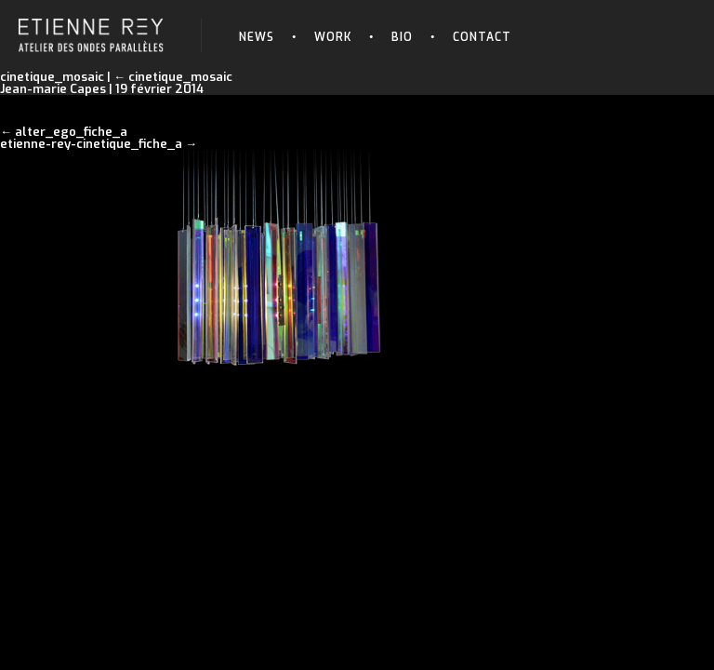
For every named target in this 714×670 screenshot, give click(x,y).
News (256, 37)
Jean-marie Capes (53, 89)
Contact (482, 37)
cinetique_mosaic (172, 77)
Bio (402, 37)
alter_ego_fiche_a (71, 132)
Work (332, 37)
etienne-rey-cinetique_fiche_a (91, 144)
